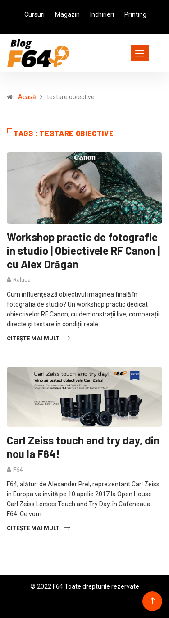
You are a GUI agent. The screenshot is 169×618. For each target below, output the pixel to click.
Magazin (67, 14)
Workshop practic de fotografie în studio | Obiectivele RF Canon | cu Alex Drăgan (83, 250)
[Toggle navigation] (123, 53)
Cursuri (34, 14)
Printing (135, 14)
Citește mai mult (38, 338)
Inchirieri (102, 14)
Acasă (27, 97)
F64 (18, 469)
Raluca (22, 279)
